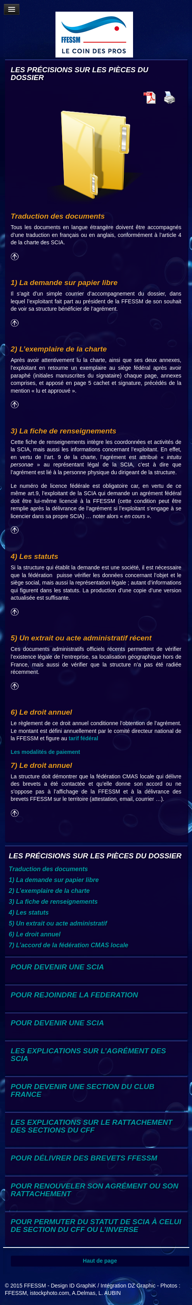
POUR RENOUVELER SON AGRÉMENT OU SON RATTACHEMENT (94, 1190)
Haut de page (100, 1261)
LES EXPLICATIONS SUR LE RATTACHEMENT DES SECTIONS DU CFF (92, 1126)
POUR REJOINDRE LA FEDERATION (74, 995)
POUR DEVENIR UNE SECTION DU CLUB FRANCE (83, 1090)
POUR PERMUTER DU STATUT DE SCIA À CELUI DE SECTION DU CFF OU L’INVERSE (96, 1226)
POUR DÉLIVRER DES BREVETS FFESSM (84, 1158)
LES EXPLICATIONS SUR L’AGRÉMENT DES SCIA (88, 1055)
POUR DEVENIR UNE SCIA (57, 967)
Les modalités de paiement (45, 752)
